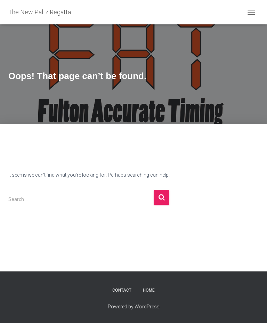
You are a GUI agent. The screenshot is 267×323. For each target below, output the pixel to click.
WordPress (147, 306)
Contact (121, 290)
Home (149, 290)
